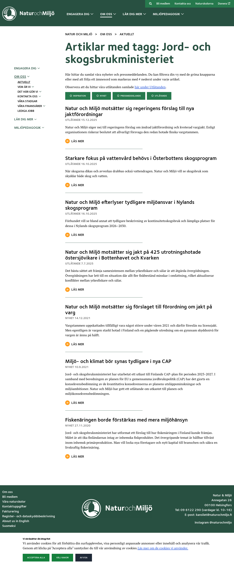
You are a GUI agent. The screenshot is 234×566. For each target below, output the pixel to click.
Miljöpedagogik (27, 128)
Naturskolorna (204, 3)
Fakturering (10, 511)
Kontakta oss (183, 3)
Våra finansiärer (30, 106)
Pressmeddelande (129, 95)
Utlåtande (159, 95)
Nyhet (101, 95)
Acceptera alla (36, 558)
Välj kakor (62, 558)
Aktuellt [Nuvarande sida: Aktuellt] (24, 82)
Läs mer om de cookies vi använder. (163, 548)
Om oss (20, 76)
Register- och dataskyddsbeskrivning (28, 516)
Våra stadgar (27, 101)
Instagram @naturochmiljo (213, 522)
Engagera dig (25, 68)
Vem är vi (24, 87)
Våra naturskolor (14, 501)
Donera (224, 3)
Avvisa (83, 558)
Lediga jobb (26, 111)
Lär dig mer (23, 119)
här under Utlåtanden (150, 87)
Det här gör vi (28, 92)
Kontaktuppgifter (14, 506)
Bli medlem (163, 3)
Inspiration (78, 95)
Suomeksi (9, 526)
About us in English (15, 521)
